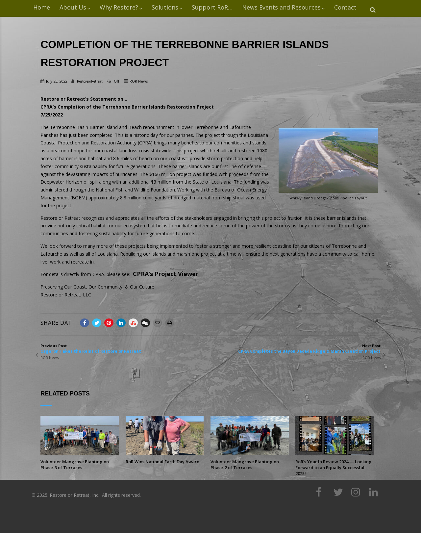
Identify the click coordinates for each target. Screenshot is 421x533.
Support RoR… (212, 7)
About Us (75, 7)
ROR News (139, 81)
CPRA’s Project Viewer (165, 274)
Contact (345, 7)
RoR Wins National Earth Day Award (163, 462)
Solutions (167, 7)
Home (41, 7)
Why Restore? (121, 7)
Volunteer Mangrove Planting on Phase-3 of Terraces (74, 464)
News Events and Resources (283, 7)
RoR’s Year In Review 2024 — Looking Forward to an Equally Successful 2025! (333, 467)
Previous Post (125, 348)
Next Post (295, 348)
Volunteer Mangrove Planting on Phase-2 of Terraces (244, 464)
